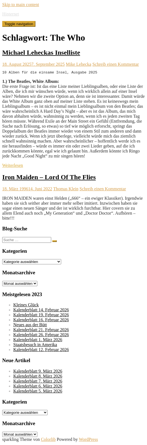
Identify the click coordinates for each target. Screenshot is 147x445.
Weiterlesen (12, 166)
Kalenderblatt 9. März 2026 (37, 372)
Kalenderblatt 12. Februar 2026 (41, 350)
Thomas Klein (65, 189)
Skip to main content (20, 4)
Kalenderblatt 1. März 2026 (37, 340)
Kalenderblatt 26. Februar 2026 (41, 335)
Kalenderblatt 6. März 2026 (37, 387)
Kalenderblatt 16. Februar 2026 (41, 320)
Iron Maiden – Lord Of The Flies (49, 177)
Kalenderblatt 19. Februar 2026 (41, 315)
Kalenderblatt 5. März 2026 (37, 391)
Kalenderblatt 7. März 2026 (37, 382)
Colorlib (48, 440)
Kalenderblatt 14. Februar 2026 (41, 310)
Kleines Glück (26, 305)
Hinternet (10, 14)
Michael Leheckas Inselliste (41, 52)
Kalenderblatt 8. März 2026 (37, 377)
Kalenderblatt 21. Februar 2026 (41, 330)
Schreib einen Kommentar (115, 64)
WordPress (88, 440)
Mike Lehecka (78, 64)
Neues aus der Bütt (30, 325)
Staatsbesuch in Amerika (35, 345)
